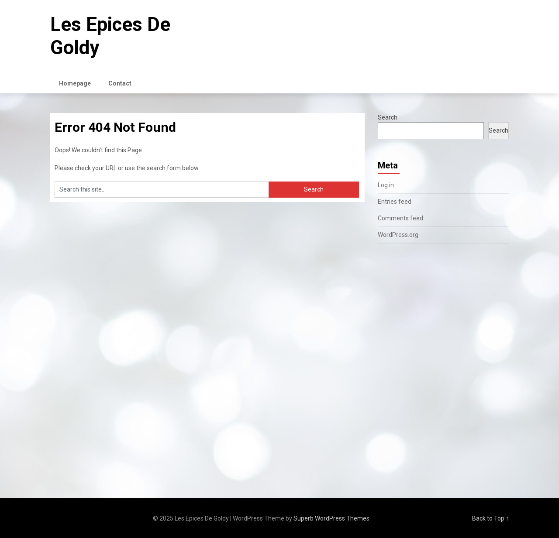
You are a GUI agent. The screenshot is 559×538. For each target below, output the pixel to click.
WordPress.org (398, 234)
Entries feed (394, 201)
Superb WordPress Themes (331, 518)
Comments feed (400, 218)
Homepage (75, 83)
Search (387, 117)
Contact (119, 83)
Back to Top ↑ (490, 518)
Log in (386, 185)
